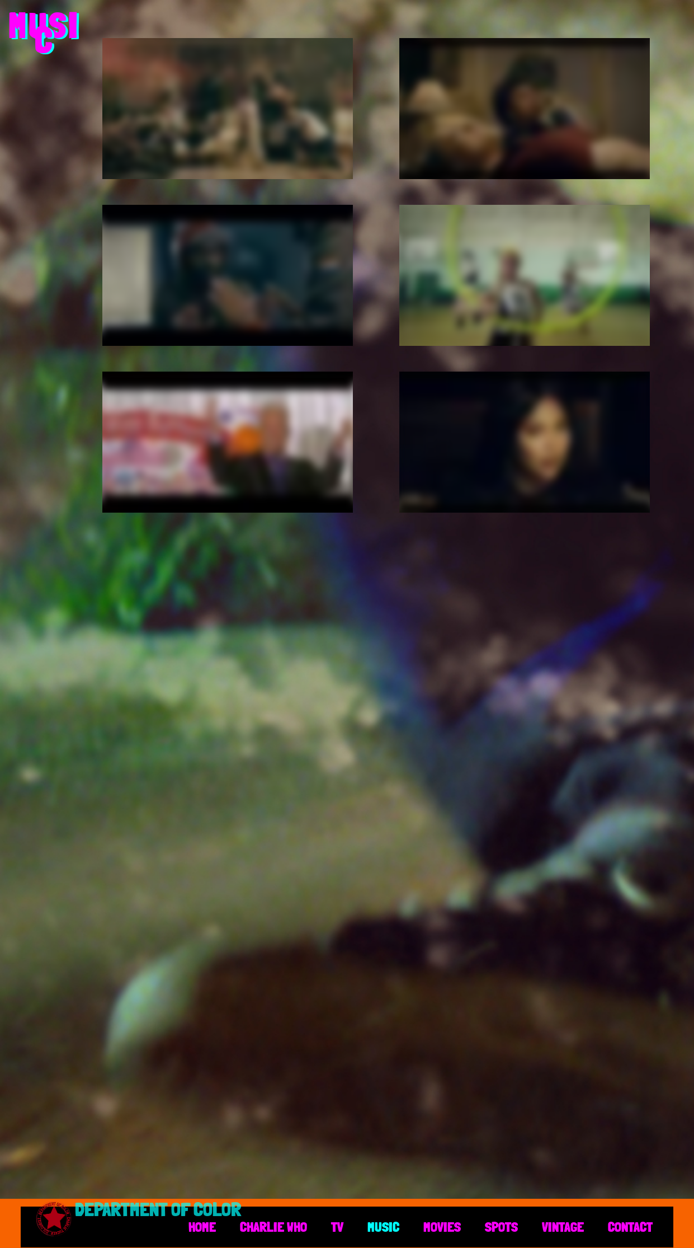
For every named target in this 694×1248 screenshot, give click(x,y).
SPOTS (501, 1226)
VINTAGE (563, 1226)
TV (337, 1226)
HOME (202, 1226)
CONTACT (630, 1226)
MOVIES (442, 1226)
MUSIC (383, 1226)
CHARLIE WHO (273, 1226)
